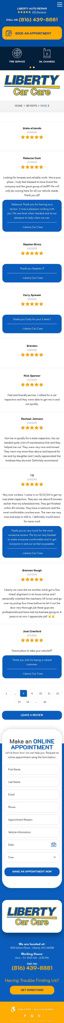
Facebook (25, 1015)
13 (19, 702)
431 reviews (39, 12)
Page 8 (45, 105)
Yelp (39, 1015)
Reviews (31, 105)
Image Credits (24, 1009)
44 (45, 702)
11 (49, 693)
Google (32, 1015)
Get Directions (32, 990)
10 (40, 693)
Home (19, 105)
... (15, 693)
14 (27, 702)
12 (57, 693)
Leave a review (32, 715)
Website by (43, 1009)
